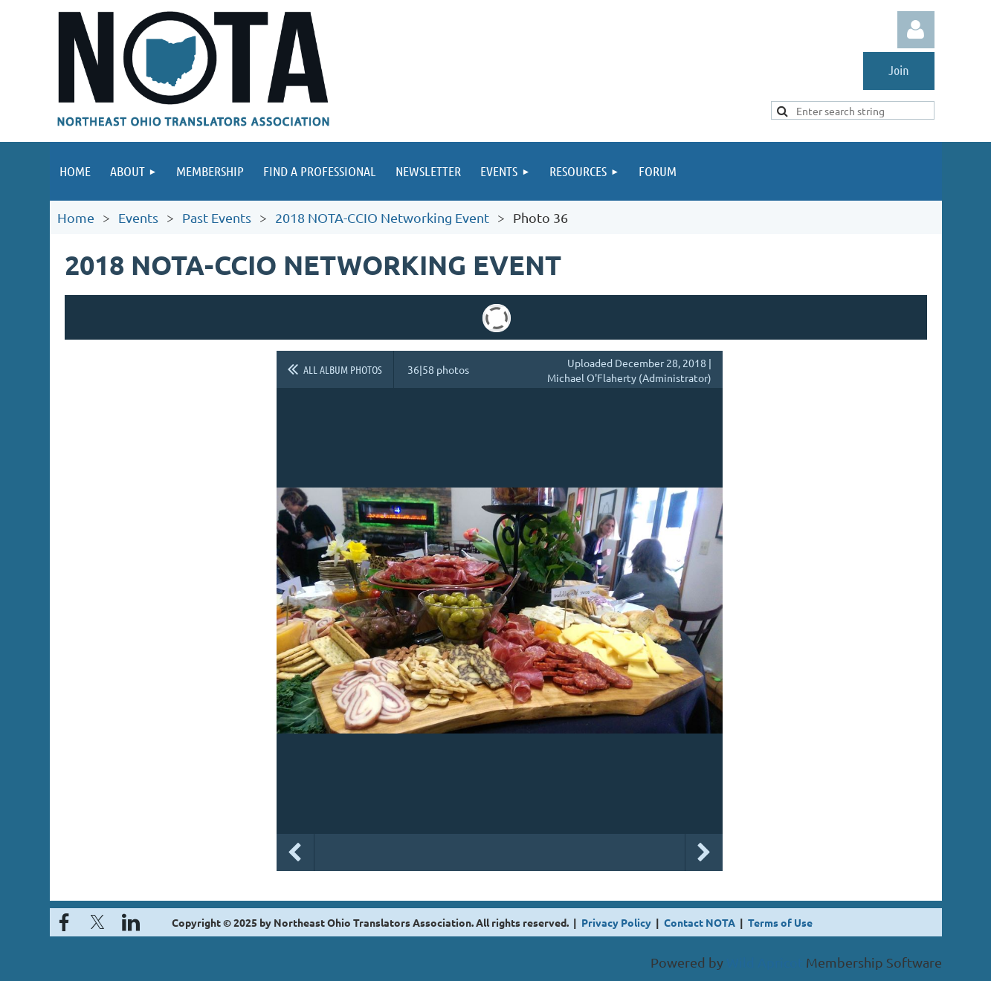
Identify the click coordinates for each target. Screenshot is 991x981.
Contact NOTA (699, 922)
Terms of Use (780, 922)
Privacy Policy (616, 922)
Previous (295, 852)
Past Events (216, 217)
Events (138, 217)
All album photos (342, 369)
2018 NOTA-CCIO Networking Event (382, 217)
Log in (915, 29)
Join (898, 70)
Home (75, 217)
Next (704, 852)
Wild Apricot (764, 962)
